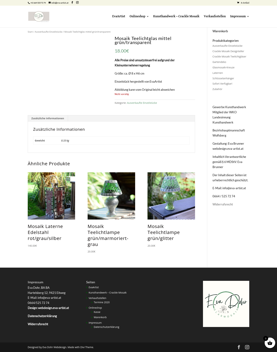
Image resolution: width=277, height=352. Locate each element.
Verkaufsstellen (215, 16)
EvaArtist (118, 16)
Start (30, 31)
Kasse (97, 312)
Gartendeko (219, 62)
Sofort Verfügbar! (222, 83)
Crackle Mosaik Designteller (228, 51)
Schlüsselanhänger (223, 78)
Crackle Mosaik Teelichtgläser (229, 56)
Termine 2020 (102, 302)
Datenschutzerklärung (106, 327)
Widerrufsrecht (223, 204)
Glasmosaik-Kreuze (224, 67)
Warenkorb (100, 317)
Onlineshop (137, 16)
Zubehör (217, 89)
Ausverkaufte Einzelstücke (48, 31)
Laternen (218, 73)
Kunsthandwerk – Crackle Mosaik (176, 16)
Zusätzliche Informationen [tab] (47, 118)
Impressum (238, 16)
